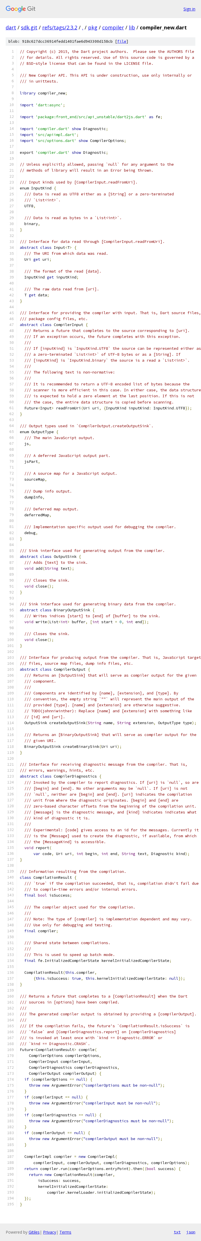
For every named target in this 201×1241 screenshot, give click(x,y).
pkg (92, 27)
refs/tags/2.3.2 (59, 27)
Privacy (49, 1232)
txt (177, 1231)
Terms (65, 1232)
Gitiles (34, 1232)
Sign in (189, 9)
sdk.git (29, 27)
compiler (113, 27)
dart (11, 27)
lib (132, 27)
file (121, 41)
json (190, 1231)
